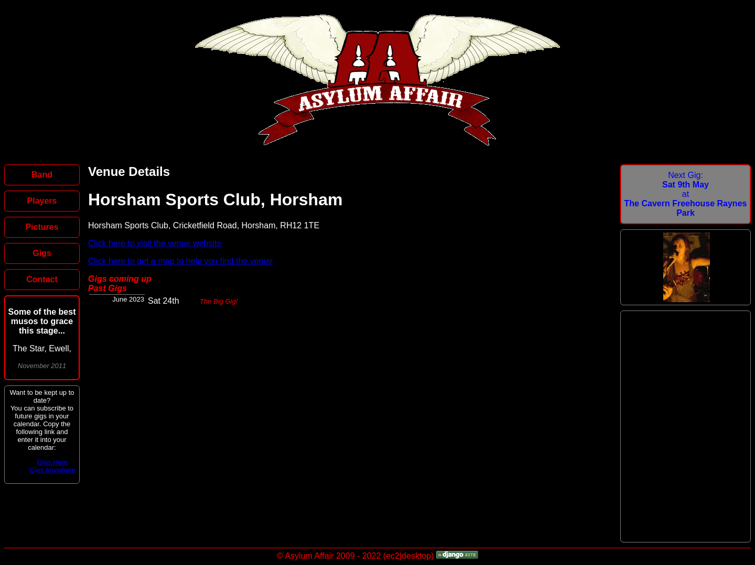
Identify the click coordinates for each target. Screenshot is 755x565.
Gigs (42, 253)
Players (42, 200)
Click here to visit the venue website (154, 243)
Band (41, 174)
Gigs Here (52, 462)
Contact (42, 279)
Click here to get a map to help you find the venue (180, 261)
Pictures (41, 227)
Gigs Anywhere (52, 470)
